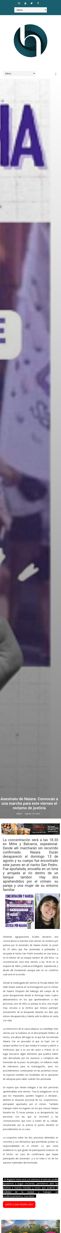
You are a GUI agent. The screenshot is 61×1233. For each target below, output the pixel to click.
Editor (19, 813)
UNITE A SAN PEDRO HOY (19, 1204)
